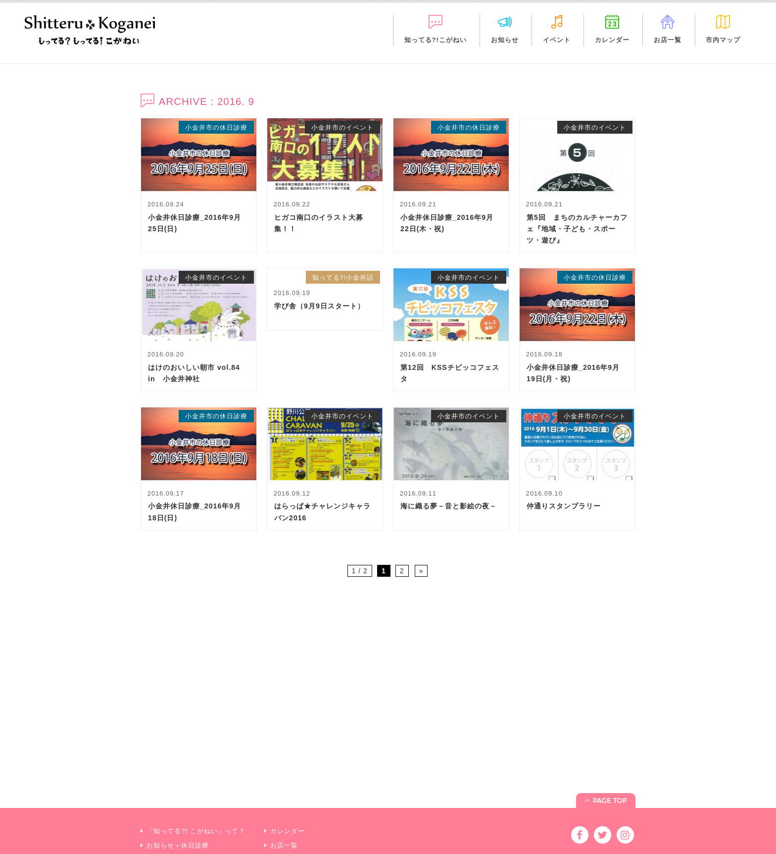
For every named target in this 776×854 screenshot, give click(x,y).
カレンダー (612, 40)
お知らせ (505, 40)
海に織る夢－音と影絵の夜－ (448, 506)
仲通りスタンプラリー (564, 506)
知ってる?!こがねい (435, 40)
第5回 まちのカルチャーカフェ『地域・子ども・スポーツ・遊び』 (577, 228)
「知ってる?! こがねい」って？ (195, 798)
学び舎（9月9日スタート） (319, 306)
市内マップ (723, 40)
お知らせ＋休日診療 (177, 812)
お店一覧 (667, 40)
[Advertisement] (388, 675)
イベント (557, 40)
